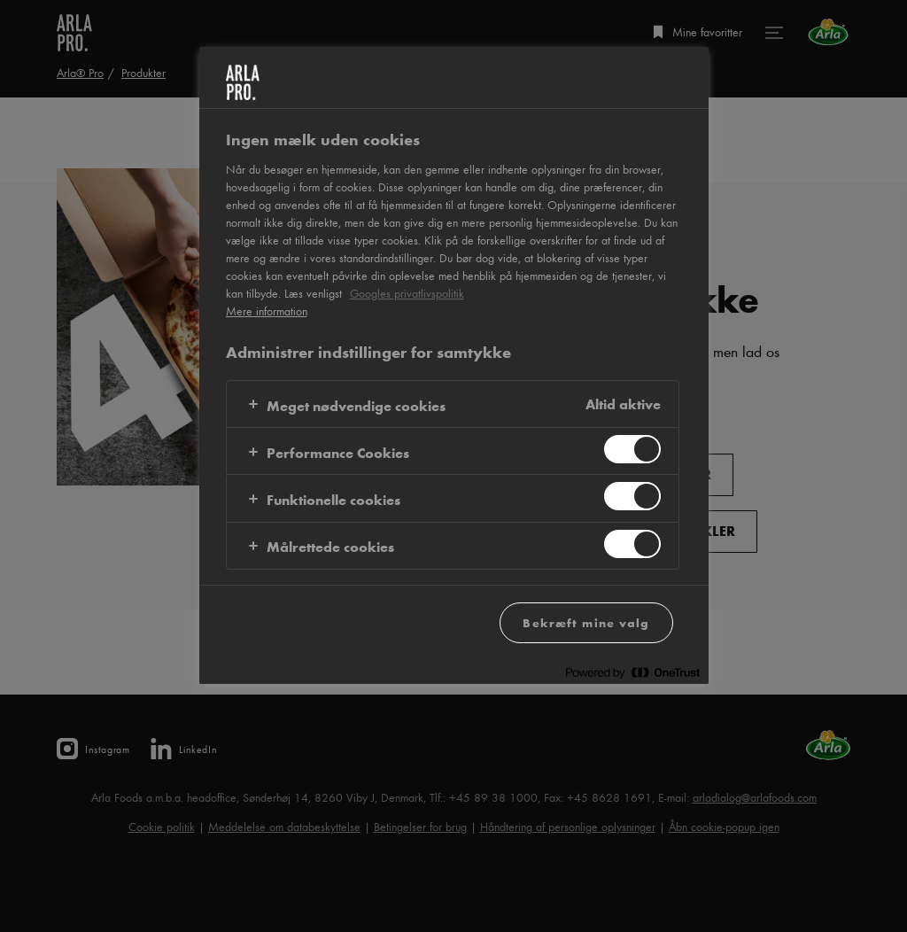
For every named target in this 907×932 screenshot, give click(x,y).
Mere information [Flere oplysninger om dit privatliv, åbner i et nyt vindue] (266, 311)
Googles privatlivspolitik (407, 293)
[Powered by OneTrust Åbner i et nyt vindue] (632, 673)
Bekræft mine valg (586, 622)
